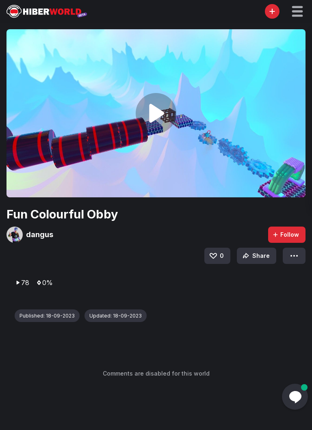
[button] (297, 11)
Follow (285, 234)
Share (255, 256)
